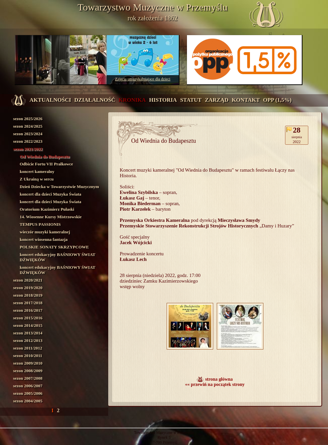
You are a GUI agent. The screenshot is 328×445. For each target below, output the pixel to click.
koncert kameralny (37, 171)
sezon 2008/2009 (27, 370)
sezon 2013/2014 (27, 332)
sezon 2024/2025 (27, 126)
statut (191, 100)
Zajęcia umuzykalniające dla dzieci (143, 79)
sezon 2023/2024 (27, 133)
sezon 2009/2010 (27, 363)
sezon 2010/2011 (27, 355)
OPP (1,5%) (277, 100)
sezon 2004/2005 (27, 400)
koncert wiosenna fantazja (44, 239)
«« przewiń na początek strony (215, 384)
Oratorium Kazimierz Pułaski (47, 209)
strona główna (219, 379)
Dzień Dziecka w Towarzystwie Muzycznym (59, 186)
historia (163, 100)
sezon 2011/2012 (27, 348)
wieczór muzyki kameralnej (45, 231)
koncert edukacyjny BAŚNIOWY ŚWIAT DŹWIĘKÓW (57, 257)
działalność (94, 100)
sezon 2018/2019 (27, 295)
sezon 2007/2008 (27, 378)
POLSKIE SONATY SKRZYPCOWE (54, 246)
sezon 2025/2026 (27, 118)
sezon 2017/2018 (27, 302)
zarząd (217, 100)
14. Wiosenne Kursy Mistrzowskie (51, 216)
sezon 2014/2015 (27, 325)
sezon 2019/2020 (27, 287)
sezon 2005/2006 (27, 393)
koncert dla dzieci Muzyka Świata (50, 194)
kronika (132, 100)
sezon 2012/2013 (27, 340)
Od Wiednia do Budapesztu (45, 156)
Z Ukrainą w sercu (36, 179)
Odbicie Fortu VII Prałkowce (46, 163)
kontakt (246, 100)
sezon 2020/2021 (27, 280)
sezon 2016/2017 (27, 310)
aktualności (50, 100)
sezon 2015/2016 (27, 317)
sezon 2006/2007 (27, 385)
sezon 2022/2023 (27, 141)
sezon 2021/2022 (27, 148)
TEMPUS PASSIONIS (40, 224)
